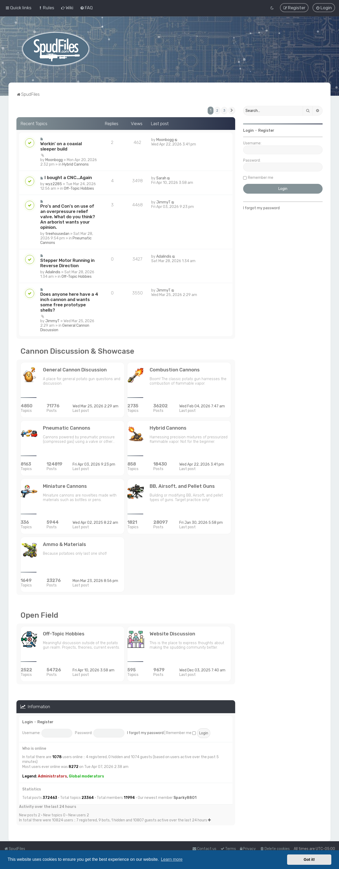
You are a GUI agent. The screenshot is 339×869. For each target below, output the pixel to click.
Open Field (39, 615)
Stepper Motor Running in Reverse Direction (67, 263)
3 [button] (224, 110)
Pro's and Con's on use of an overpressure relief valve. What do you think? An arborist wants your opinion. (67, 216)
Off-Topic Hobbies (79, 188)
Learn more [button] (171, 859)
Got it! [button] (309, 859)
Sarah (161, 178)
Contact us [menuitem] (204, 849)
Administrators (52, 776)
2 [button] (217, 110)
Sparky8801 (185, 797)
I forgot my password (145, 733)
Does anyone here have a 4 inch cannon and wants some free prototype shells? (69, 302)
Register (45, 722)
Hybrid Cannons (75, 164)
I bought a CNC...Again (68, 177)
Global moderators (86, 776)
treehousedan (57, 233)
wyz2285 (53, 184)
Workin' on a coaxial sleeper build (61, 146)
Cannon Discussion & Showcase (77, 351)
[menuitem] (46, 8)
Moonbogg (54, 160)
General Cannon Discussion (64, 327)
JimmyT (163, 202)
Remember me (181, 733)
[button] (231, 110)
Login (27, 722)
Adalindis (52, 272)
